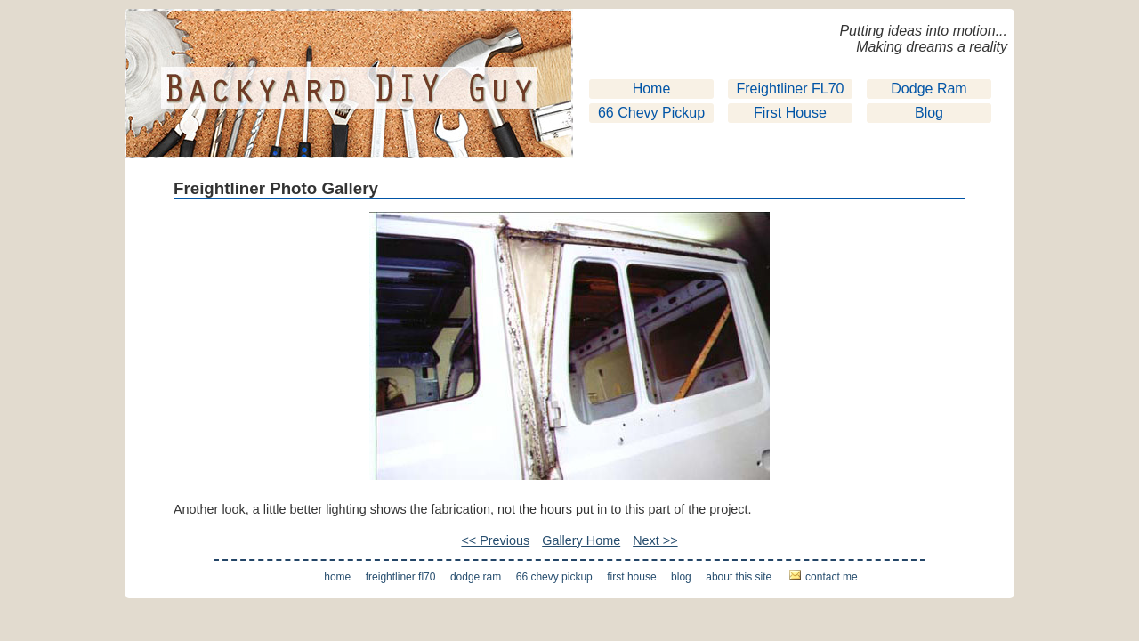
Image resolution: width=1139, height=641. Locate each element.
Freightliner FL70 (790, 88)
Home (652, 88)
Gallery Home (581, 540)
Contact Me (831, 577)
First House (790, 112)
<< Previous (495, 540)
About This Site (738, 577)
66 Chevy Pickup (651, 112)
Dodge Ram (928, 88)
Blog (929, 112)
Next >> (655, 540)
